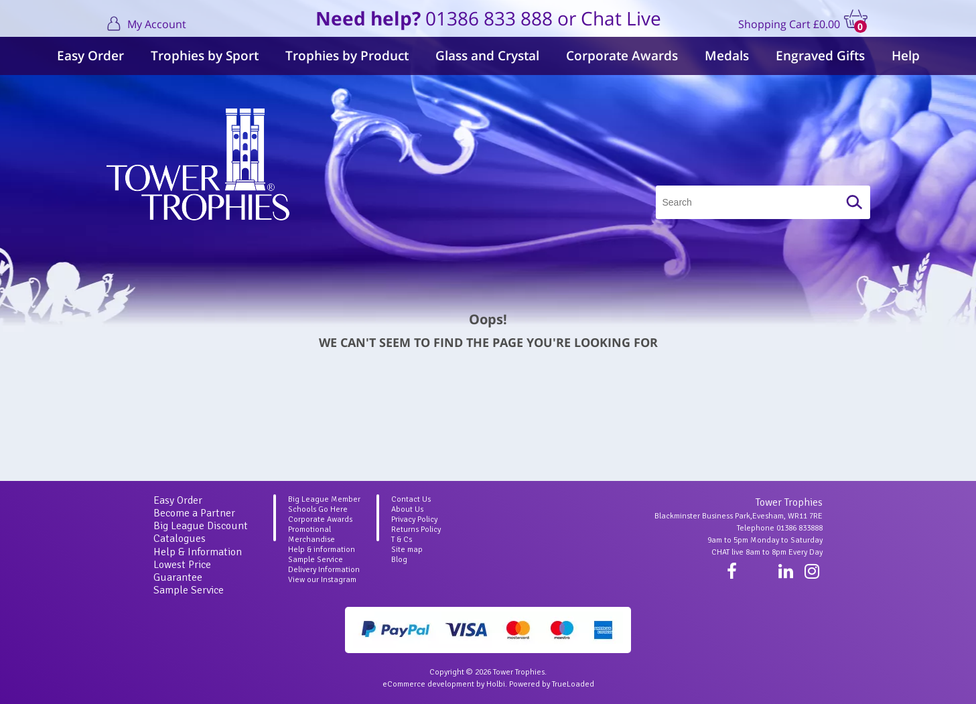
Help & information (321, 550)
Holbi (495, 684)
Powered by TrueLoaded (551, 684)
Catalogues (179, 538)
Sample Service (188, 590)
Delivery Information (324, 570)
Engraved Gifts (820, 55)
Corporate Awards (622, 55)
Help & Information (197, 552)
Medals (727, 55)
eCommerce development (428, 684)
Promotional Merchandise (311, 534)
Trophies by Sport (205, 55)
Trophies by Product (347, 55)
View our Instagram (322, 580)
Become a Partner (194, 513)
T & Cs (401, 540)
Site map (407, 550)
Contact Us (411, 499)
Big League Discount (200, 526)
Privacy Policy (414, 519)
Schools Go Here (318, 509)
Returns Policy (416, 529)
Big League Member (324, 499)
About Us (407, 509)
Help (906, 55)
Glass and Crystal (487, 55)
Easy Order (90, 55)
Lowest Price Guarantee (182, 571)
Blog (399, 560)
